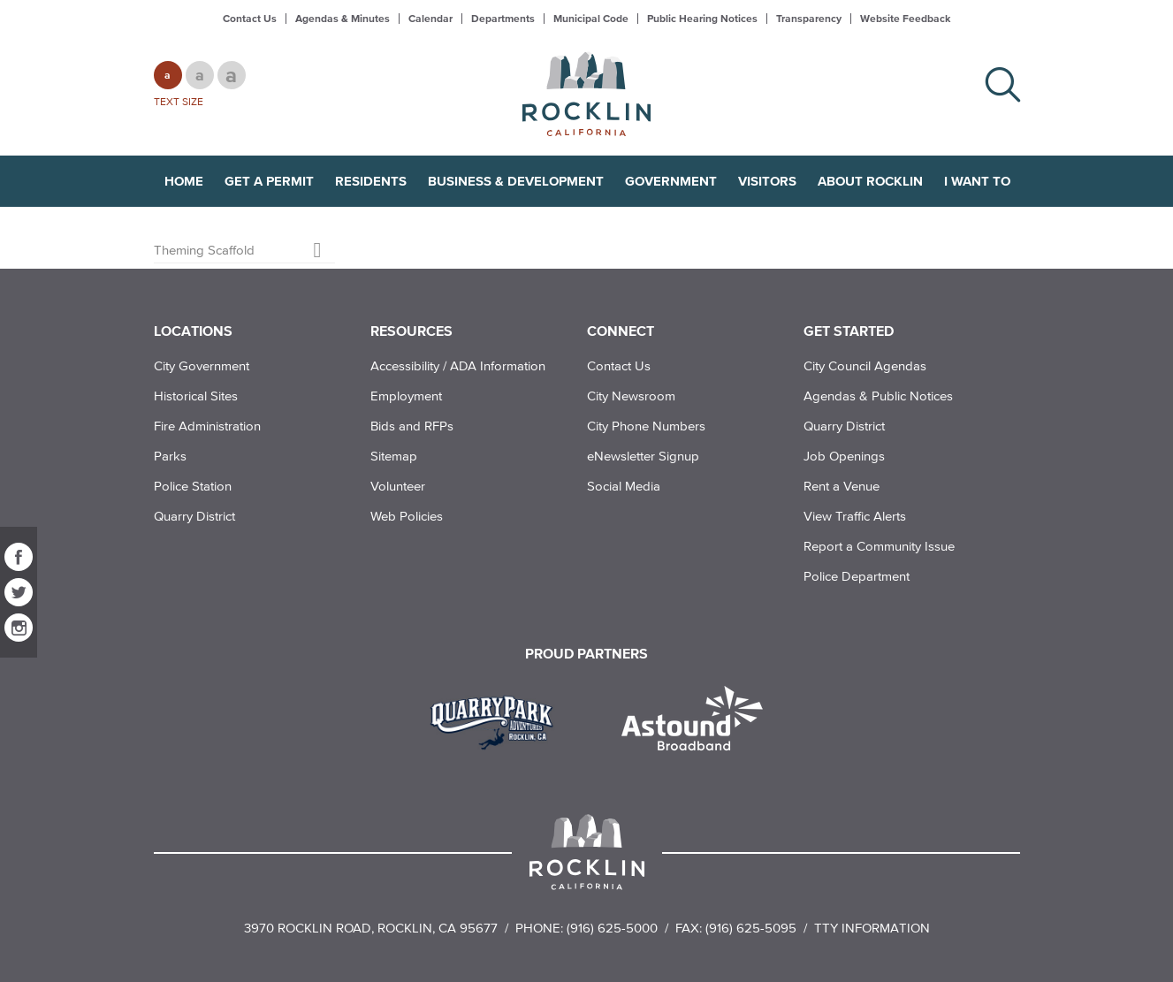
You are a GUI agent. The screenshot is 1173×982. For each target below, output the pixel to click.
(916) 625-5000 (612, 927)
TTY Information (872, 927)
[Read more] (498, 720)
